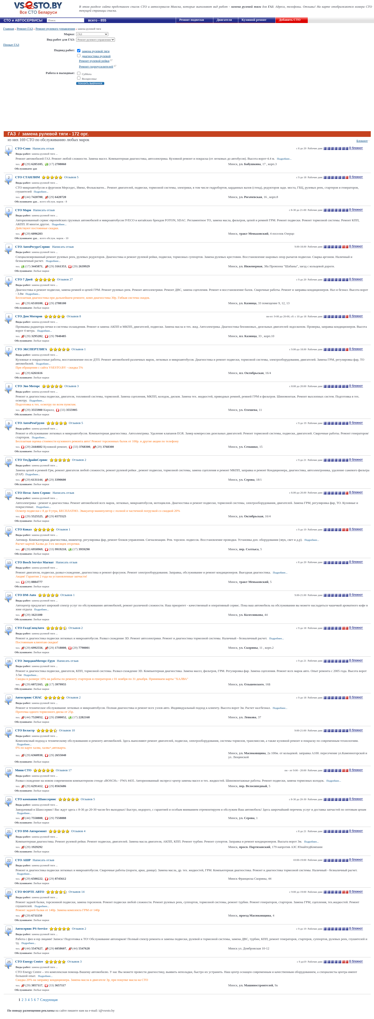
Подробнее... (284, 158)
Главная (8, 28)
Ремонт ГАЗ (25, 28)
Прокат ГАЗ (11, 45)
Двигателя (224, 20)
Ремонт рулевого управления (55, 28)
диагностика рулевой (96, 56)
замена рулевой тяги (96, 51)
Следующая (49, 1000)
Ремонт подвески (191, 20)
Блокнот (362, 141)
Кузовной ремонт (254, 20)
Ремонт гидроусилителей (96, 66)
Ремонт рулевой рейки (94, 61)
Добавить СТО (289, 20)
